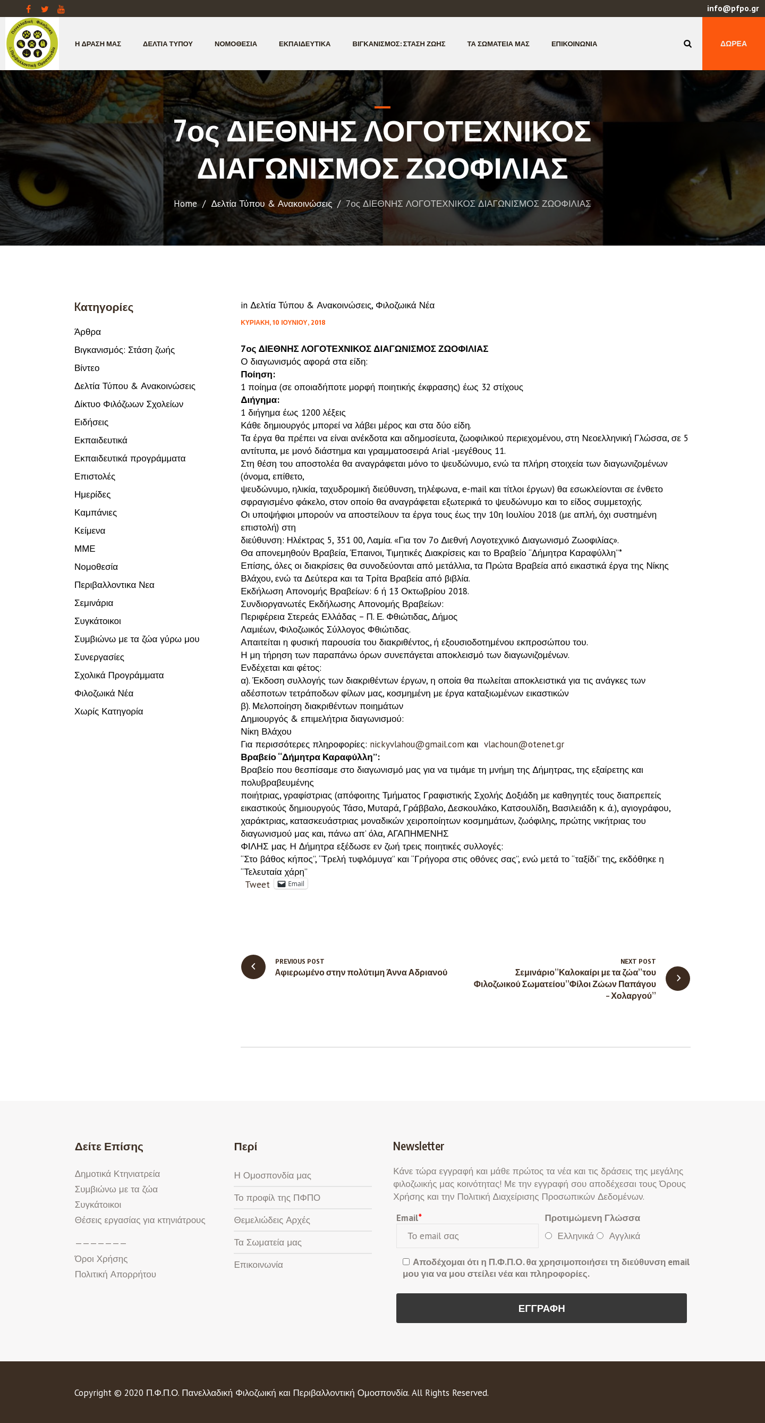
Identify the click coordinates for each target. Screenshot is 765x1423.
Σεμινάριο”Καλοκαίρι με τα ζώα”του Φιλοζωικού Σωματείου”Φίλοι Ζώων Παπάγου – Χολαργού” (565, 984)
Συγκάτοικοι (97, 621)
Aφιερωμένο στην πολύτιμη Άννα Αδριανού (361, 972)
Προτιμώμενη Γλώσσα (593, 1218)
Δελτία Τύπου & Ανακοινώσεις (271, 203)
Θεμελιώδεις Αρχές (272, 1220)
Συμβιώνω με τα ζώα (116, 1189)
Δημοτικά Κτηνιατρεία (117, 1174)
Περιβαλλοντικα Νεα (114, 585)
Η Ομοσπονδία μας (272, 1175)
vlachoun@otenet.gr (525, 744)
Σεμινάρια (93, 603)
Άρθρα (87, 332)
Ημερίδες (92, 494)
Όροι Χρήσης (101, 1259)
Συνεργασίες (99, 657)
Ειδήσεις (91, 422)
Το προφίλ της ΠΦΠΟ (277, 1197)
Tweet (257, 883)
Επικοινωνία (258, 1264)
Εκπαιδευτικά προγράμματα (129, 458)
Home (185, 203)
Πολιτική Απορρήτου (115, 1274)
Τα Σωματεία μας (267, 1242)
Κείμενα (89, 530)
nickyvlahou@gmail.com (418, 744)
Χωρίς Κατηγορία (108, 711)
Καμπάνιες (95, 512)
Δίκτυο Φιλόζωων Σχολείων (128, 404)
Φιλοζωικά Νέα (405, 305)
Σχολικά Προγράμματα (119, 675)
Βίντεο (86, 368)
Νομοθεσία (96, 566)
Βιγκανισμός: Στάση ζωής (124, 350)
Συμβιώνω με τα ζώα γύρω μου (137, 639)
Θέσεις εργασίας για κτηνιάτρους (140, 1220)
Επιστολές (94, 476)
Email (408, 1218)
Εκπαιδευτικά (101, 440)
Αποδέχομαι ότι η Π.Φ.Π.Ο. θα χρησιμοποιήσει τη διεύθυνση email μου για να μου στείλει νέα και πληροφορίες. (546, 1267)
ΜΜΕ (85, 548)
